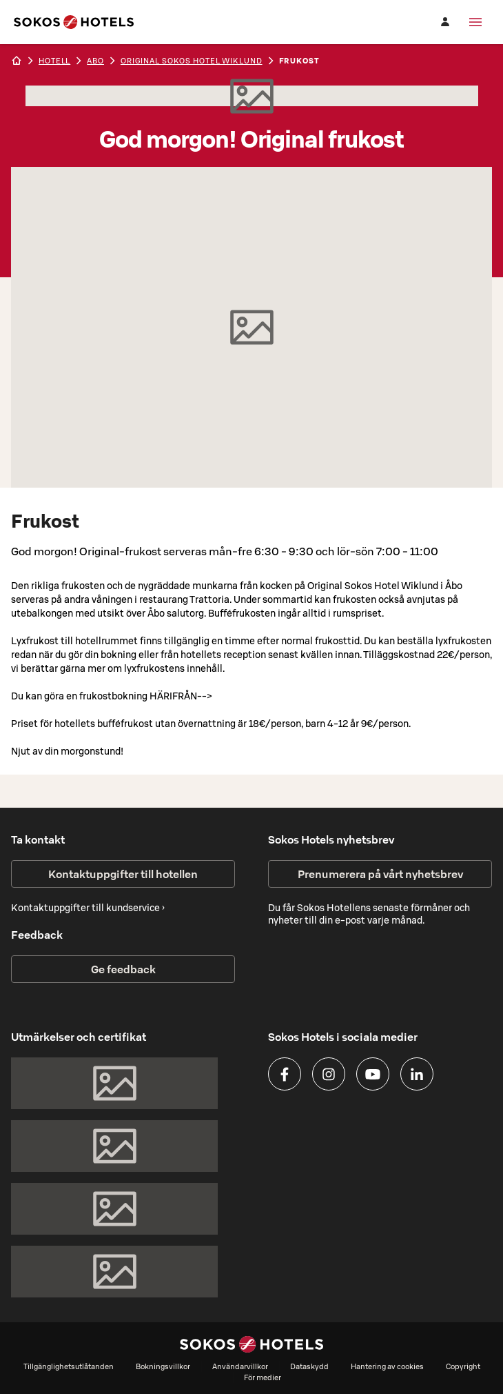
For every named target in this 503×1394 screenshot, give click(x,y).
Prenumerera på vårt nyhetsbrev (380, 874)
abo (95, 61)
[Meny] (475, 22)
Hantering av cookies (387, 1366)
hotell (54, 61)
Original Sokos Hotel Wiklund (192, 61)
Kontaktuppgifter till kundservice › (88, 908)
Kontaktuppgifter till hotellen (123, 874)
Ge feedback (123, 969)
